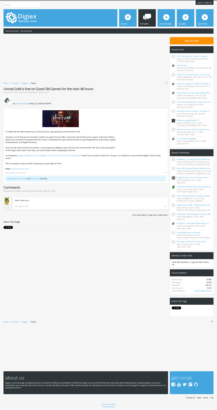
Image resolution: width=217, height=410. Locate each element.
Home (205, 397)
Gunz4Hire (35, 178)
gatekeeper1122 (14, 178)
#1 (165, 173)
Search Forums (12, 31)
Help (199, 397)
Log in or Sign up (204, 2)
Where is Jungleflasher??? (188, 120)
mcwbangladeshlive (203, 290)
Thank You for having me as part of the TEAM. (197, 74)
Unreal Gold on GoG (20, 168)
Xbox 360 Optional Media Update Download (196, 168)
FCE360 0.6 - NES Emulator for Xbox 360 (193, 214)
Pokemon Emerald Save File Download (194, 186)
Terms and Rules (108, 404)
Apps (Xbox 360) (184, 228)
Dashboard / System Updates (190, 200)
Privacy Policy (108, 406)
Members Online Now (182, 255)
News (16, 92)
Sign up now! (192, 40)
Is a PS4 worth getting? (186, 138)
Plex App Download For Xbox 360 (191, 241)
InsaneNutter (33, 92)
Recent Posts (26, 31)
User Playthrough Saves (187, 191)
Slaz (24, 178)
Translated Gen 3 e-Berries (189, 232)
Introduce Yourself (185, 70)
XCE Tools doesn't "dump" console (192, 56)
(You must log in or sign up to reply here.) (150, 215)
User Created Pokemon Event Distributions (195, 237)
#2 (165, 206)
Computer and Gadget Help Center (192, 98)
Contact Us (190, 397)
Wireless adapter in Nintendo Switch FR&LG (196, 83)
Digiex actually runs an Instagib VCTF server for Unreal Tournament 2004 (50, 155)
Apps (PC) (181, 182)
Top (212, 397)
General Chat (182, 88)
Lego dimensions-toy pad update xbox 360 (195, 92)
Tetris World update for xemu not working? (195, 102)
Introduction (182, 65)
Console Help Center (186, 61)
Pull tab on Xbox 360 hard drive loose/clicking (196, 129)
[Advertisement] (85, 57)
